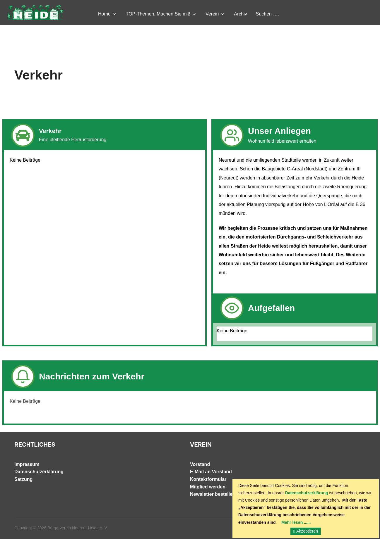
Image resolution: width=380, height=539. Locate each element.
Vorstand (200, 464)
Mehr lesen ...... (296, 522)
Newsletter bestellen (212, 494)
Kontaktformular (208, 479)
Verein (215, 14)
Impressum (26, 464)
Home (107, 14)
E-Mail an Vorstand (211, 471)
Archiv (240, 13)
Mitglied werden (207, 486)
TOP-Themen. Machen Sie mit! (161, 14)
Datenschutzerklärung (39, 471)
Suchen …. (267, 13)
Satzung (23, 479)
